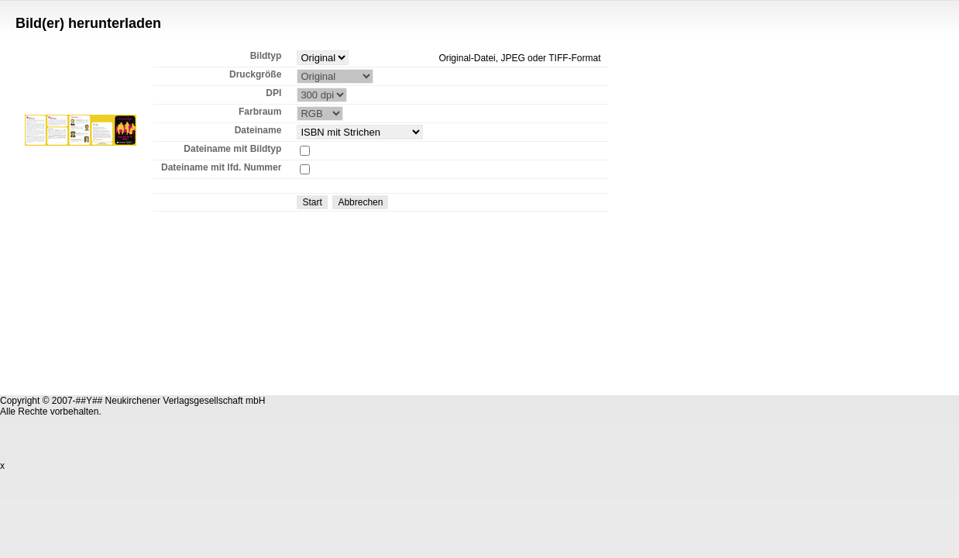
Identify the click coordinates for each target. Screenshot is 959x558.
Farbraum (260, 111)
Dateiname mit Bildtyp (232, 148)
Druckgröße (255, 74)
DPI (273, 93)
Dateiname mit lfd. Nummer (221, 167)
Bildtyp (266, 55)
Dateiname (258, 130)
